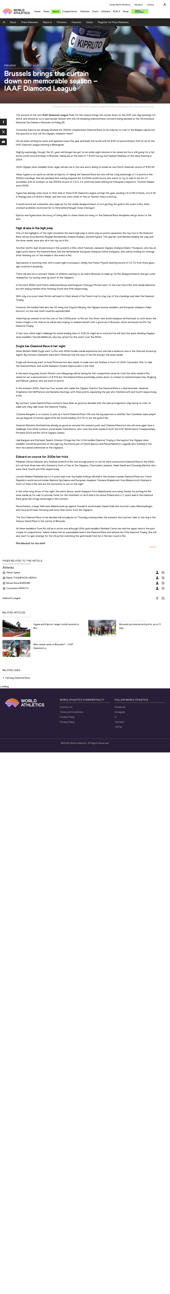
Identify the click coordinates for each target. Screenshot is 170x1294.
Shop (126, 11)
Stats (95, 11)
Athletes (84, 11)
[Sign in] (165, 4)
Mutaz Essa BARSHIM (18, 582)
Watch (55, 11)
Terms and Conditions (71, 712)
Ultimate (105, 11)
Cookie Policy (67, 716)
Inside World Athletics (119, 4)
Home (37, 11)
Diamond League (11, 598)
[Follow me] (4, 572)
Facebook (120, 707)
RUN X (116, 11)
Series (89, 22)
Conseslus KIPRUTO (17, 588)
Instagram (120, 712)
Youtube (119, 721)
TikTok (118, 726)
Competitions (69, 11)
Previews (62, 22)
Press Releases (29, 22)
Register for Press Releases (113, 22)
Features (76, 22)
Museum (139, 4)
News (47, 11)
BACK (153, 547)
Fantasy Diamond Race (18, 677)
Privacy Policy (67, 721)
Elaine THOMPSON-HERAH (21, 577)
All (3, 22)
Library (150, 4)
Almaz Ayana (13, 572)
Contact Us (66, 707)
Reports (47, 22)
